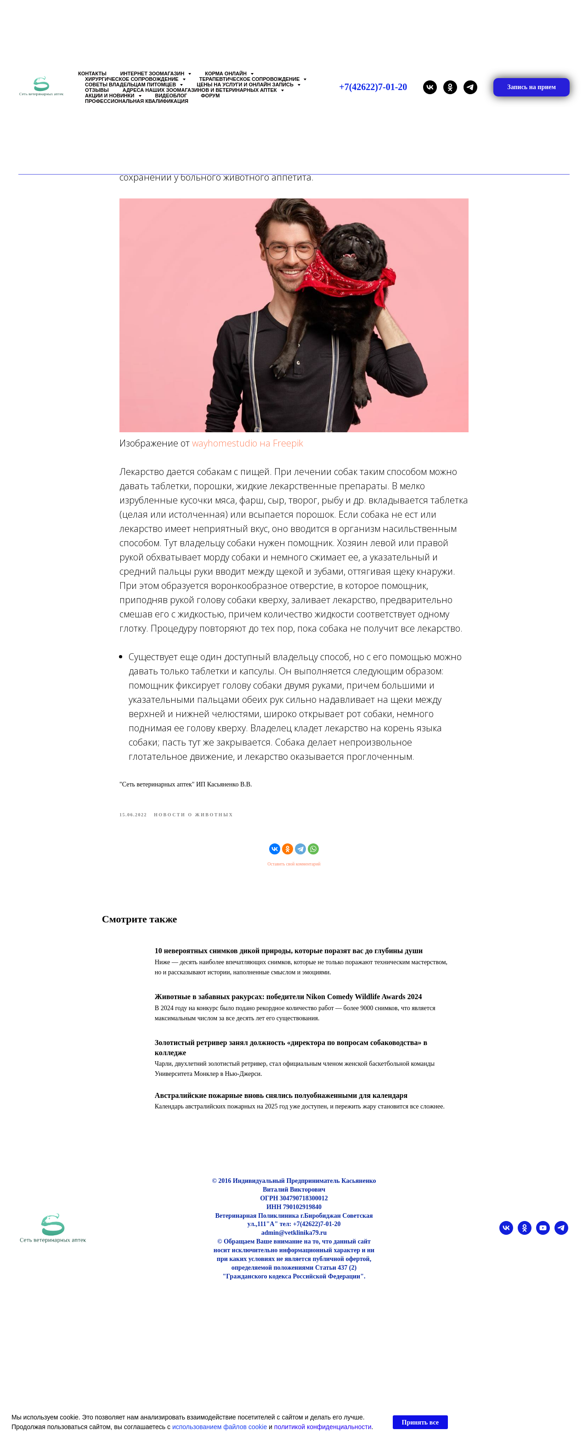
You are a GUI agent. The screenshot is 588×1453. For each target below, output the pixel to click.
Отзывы (97, 90)
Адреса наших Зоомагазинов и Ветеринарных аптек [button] (200, 90)
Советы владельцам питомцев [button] (131, 84)
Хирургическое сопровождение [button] (132, 79)
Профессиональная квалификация (136, 101)
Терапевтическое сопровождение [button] (250, 79)
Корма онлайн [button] (226, 73)
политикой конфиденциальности (323, 1426)
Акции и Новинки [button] (110, 95)
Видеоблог (171, 95)
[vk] (430, 87)
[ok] (450, 87)
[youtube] (543, 1254)
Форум (210, 95)
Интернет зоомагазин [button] (153, 73)
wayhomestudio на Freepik (247, 453)
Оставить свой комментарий (293, 874)
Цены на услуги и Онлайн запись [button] (246, 84)
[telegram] (470, 87)
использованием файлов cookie (219, 1426)
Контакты (92, 73)
